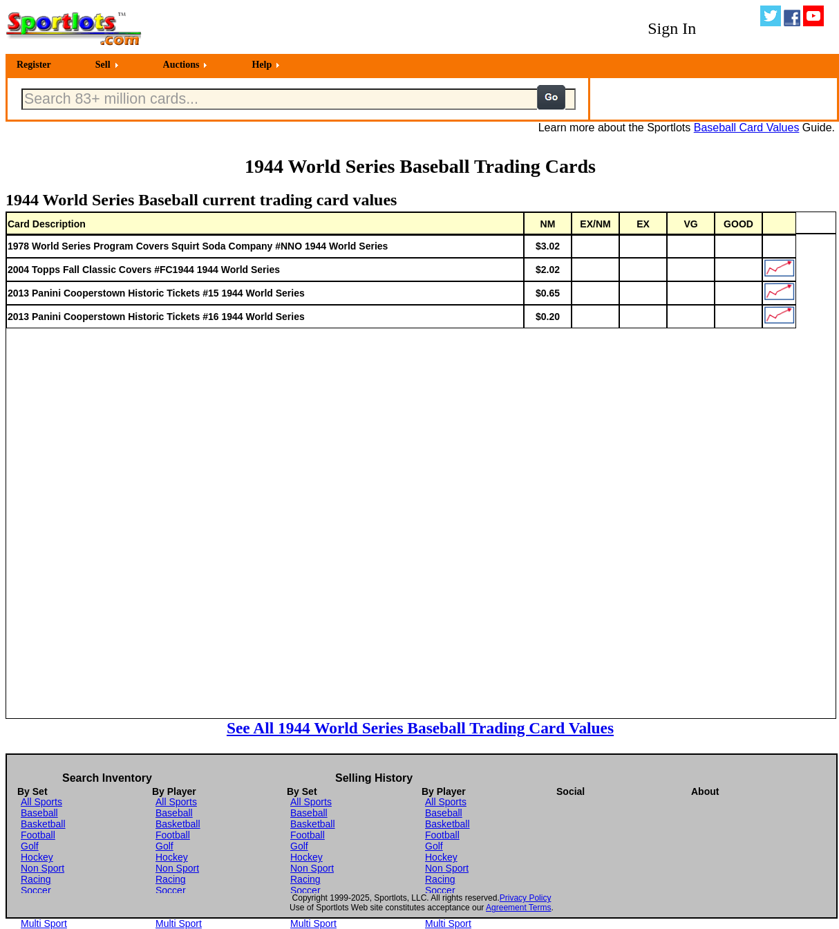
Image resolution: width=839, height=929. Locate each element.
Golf (30, 846)
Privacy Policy (526, 898)
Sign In (672, 28)
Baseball (39, 812)
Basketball (43, 823)
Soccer (36, 890)
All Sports (41, 801)
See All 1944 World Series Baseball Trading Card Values (420, 728)
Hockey (37, 857)
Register (34, 64)
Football (38, 835)
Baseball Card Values (747, 127)
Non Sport (42, 868)
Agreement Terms (518, 907)
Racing (36, 879)
